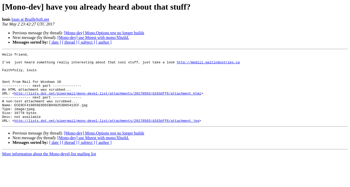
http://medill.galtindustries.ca (208, 64)
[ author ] (104, 42)
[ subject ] (86, 42)
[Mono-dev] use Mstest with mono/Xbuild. (93, 37)
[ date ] (55, 42)
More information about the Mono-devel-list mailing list (49, 168)
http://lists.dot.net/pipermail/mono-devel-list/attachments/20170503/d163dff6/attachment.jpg (106, 134)
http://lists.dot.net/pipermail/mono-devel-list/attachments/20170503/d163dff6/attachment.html (107, 101)
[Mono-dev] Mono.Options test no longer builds (104, 33)
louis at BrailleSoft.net (30, 19)
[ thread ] (69, 42)
